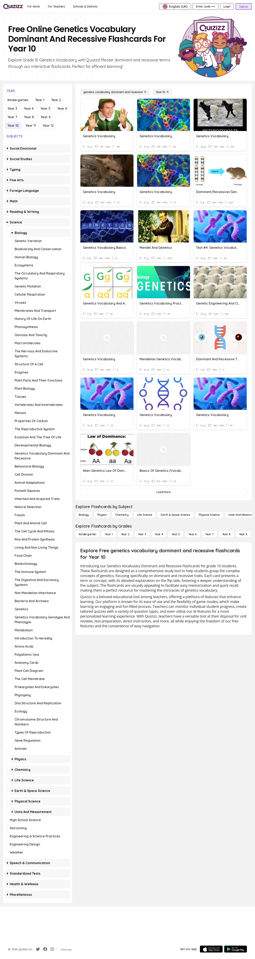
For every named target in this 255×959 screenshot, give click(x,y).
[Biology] (83, 515)
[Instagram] (52, 949)
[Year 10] (162, 92)
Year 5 (45, 108)
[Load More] (163, 492)
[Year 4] (158, 534)
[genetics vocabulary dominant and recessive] (114, 92)
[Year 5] (175, 534)
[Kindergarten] (87, 534)
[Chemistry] (122, 515)
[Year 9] (243, 534)
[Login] (227, 6)
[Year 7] (209, 534)
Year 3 (12, 108)
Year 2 (56, 100)
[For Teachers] (56, 6)
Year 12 (48, 125)
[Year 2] (125, 534)
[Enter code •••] (205, 6)
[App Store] (211, 949)
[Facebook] (45, 949)
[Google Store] (235, 949)
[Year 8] (226, 534)
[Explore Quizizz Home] (13, 6)
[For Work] (33, 6)
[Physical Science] (209, 515)
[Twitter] (38, 949)
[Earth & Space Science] (175, 515)
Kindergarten (17, 100)
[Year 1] (108, 534)
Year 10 (13, 125)
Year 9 (45, 117)
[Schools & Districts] (85, 6)
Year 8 (29, 117)
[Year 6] (192, 534)
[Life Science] (145, 515)
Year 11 (31, 125)
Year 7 (12, 117)
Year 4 (29, 108)
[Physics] (102, 515)
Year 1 (39, 100)
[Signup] (244, 6)
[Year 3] (142, 534)
